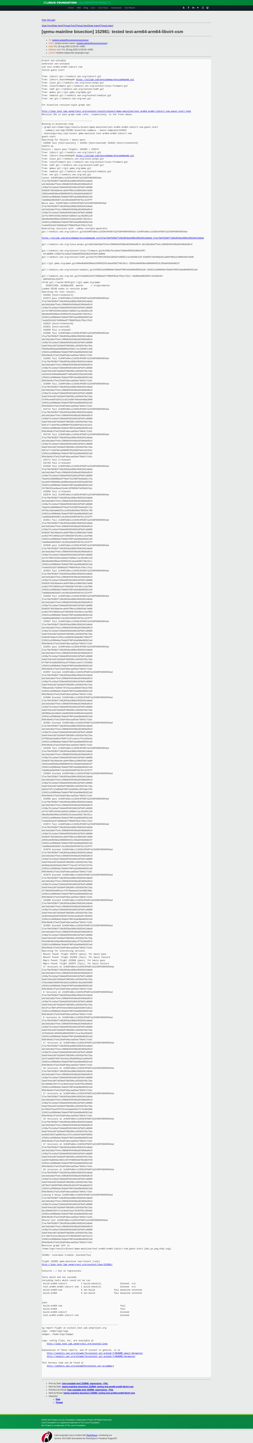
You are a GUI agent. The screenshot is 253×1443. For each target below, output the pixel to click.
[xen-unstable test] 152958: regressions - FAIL (85, 1383)
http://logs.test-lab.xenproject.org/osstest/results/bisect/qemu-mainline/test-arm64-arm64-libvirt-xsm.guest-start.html (116, 111)
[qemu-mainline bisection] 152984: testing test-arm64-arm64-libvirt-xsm (98, 1386)
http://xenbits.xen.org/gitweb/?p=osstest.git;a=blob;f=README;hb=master (91, 1356)
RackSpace (91, 1435)
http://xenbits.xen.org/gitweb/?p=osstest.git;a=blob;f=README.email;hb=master (95, 1353)
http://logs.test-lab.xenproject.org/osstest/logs (77, 1343)
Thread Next (82, 25)
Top (44, 20)
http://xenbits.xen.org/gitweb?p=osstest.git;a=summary (80, 1365)
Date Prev (46, 25)
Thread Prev (69, 25)
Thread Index (106, 25)
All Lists (51, 20)
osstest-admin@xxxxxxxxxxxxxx (92, 43)
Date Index (94, 25)
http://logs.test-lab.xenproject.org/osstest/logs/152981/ (77, 1264)
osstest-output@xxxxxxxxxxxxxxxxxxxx (70, 40)
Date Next (57, 25)
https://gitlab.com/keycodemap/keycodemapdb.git (105, 79)
